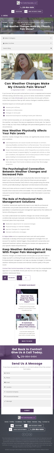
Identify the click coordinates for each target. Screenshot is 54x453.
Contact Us (45, 422)
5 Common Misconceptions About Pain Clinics (27, 325)
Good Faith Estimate (20, 429)
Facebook (11, 278)
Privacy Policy (45, 449)
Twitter (27, 434)
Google (30, 434)
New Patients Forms (35, 11)
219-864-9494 (28, 7)
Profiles (12, 422)
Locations (19, 11)
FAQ (24, 422)
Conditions (18, 422)
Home (6, 422)
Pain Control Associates (36, 90)
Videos (29, 422)
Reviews (34, 422)
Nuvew (7, 449)
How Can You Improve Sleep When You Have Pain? (27, 299)
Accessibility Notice (34, 449)
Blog (39, 422)
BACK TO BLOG (27, 341)
